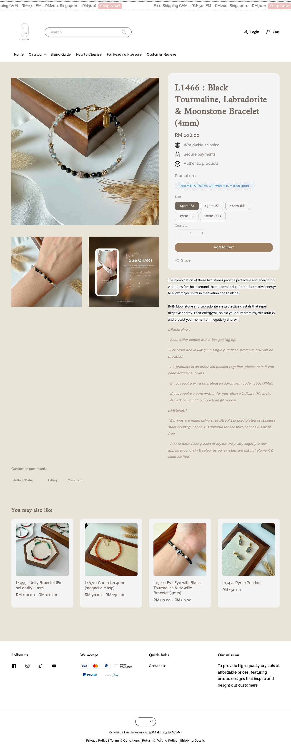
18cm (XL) (212, 216)
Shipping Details (192, 740)
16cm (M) (237, 206)
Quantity (181, 225)
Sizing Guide (61, 54)
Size (178, 196)
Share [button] (183, 260)
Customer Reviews (162, 54)
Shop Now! (113, 6)
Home (18, 54)
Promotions (185, 176)
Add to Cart (224, 247)
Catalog (35, 54)
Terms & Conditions (125, 740)
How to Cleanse (88, 54)
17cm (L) (187, 216)
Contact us (157, 666)
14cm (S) (187, 206)
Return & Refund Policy (159, 740)
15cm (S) (212, 206)
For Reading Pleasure (124, 54)
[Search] (124, 32)
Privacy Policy (97, 740)
